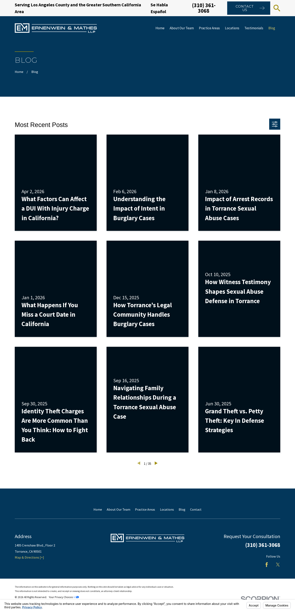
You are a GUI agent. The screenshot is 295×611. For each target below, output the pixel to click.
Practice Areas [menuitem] (209, 28)
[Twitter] (278, 564)
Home (97, 509)
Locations (167, 509)
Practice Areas (145, 509)
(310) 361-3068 (204, 8)
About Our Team (118, 509)
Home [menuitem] (160, 28)
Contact (196, 509)
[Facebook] (266, 564)
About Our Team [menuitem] (182, 28)
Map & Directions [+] (29, 557)
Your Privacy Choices (64, 597)
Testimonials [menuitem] (253, 28)
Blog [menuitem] (271, 28)
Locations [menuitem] (232, 28)
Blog (182, 509)
